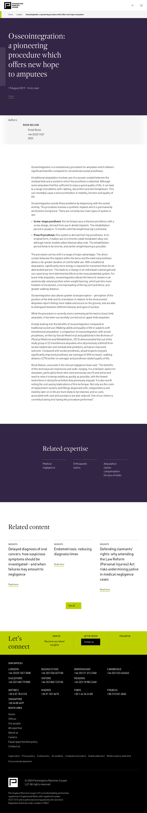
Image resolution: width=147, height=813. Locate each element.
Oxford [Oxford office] (46, 678)
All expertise (15, 728)
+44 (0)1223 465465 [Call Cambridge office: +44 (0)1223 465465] (118, 673)
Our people (14, 723)
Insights (19, 14)
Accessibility (57, 756)
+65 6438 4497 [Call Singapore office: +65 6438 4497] (16, 703)
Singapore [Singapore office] (15, 699)
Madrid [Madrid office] (46, 690)
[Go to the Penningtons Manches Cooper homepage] (13, 5)
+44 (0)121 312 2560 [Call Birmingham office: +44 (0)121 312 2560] (85, 673)
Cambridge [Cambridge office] (114, 669)
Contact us (91, 641)
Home (10, 14)
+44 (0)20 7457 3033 (36, 136)
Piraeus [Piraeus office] (112, 690)
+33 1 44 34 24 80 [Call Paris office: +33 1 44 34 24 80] (83, 694)
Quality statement (96, 756)
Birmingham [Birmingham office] (82, 669)
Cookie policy (43, 756)
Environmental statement (20, 761)
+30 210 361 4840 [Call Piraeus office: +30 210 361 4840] (116, 694)
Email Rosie (34, 129)
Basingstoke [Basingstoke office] (50, 669)
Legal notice (14, 756)
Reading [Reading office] (79, 678)
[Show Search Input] (132, 5)
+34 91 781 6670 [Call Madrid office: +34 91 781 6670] (50, 694)
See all (73, 605)
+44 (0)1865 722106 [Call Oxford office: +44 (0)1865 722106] (52, 682)
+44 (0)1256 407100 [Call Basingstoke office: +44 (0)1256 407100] (52, 673)
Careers (12, 737)
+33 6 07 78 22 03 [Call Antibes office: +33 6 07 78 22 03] (17, 694)
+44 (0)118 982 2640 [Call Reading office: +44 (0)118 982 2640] (85, 682)
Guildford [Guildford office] (15, 678)
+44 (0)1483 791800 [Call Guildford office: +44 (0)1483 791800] (19, 682)
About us (13, 732)
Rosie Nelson (31, 124)
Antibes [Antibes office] (13, 690)
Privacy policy (28, 756)
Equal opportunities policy (23, 741)
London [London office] (13, 669)
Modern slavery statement (119, 756)
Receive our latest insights (57, 643)
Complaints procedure (75, 756)
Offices (12, 718)
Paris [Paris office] (77, 690)
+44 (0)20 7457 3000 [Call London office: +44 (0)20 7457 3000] (19, 673)
